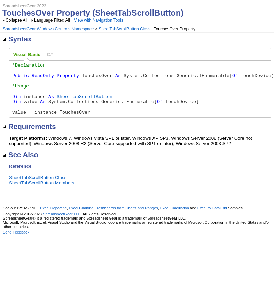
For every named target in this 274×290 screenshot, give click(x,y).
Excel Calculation (174, 218)
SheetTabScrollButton (84, 103)
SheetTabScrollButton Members (41, 193)
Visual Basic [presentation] (26, 54)
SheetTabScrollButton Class (124, 28)
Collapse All (17, 20)
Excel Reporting (53, 218)
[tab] (26, 54)
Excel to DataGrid (212, 218)
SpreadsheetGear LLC (61, 224)
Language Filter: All (52, 20)
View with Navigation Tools (98, 20)
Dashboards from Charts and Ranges (126, 218)
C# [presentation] (50, 54)
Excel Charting (81, 218)
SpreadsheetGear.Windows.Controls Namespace (48, 28)
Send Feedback (16, 243)
